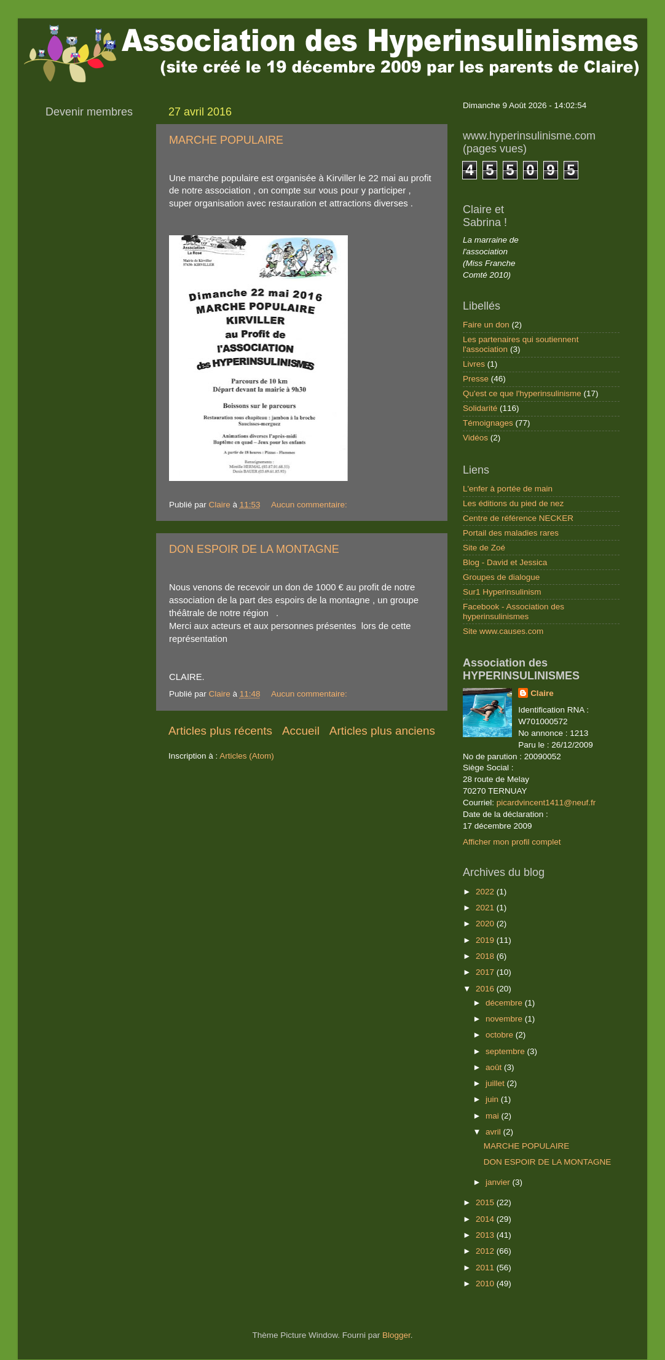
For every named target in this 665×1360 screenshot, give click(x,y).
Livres (474, 364)
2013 (486, 1235)
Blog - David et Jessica (505, 562)
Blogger (396, 1335)
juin (493, 1099)
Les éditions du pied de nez (513, 503)
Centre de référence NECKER (518, 518)
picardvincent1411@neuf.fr (546, 802)
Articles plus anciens (382, 730)
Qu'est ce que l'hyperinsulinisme (522, 393)
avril (494, 1131)
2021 (486, 907)
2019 (486, 940)
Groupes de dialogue (501, 577)
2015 (486, 1202)
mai (494, 1115)
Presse (476, 378)
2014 (486, 1219)
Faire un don (486, 324)
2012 (486, 1251)
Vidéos (475, 437)
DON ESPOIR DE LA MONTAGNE (254, 549)
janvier (499, 1182)
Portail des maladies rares (511, 532)
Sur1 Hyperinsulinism (502, 591)
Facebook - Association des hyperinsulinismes (513, 611)
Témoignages (488, 423)
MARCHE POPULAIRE (226, 140)
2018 (486, 956)
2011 (486, 1267)
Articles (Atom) (246, 755)
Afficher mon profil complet (512, 841)
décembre (505, 1002)
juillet (496, 1083)
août (495, 1067)
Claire (542, 693)
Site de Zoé (484, 547)
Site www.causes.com (503, 631)
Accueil (301, 730)
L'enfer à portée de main (508, 488)
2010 (486, 1283)
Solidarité (480, 408)
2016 (486, 988)
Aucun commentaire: (310, 504)
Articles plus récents (220, 730)
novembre (505, 1018)
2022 (486, 891)
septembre (506, 1051)
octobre (501, 1034)
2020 (486, 923)
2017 (486, 972)
